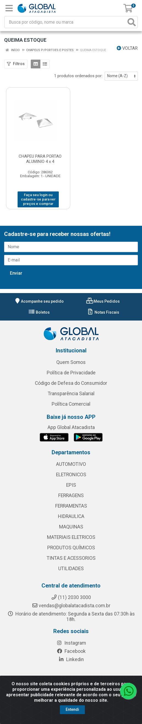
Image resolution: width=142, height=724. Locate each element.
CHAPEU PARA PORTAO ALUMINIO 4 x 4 (40, 159)
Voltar (127, 48)
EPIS (71, 485)
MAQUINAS (71, 527)
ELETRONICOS (71, 474)
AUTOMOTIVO (71, 464)
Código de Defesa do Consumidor (71, 383)
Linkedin (71, 659)
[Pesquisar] (131, 22)
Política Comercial (71, 404)
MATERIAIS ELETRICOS (71, 537)
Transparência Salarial (71, 393)
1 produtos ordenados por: (78, 75)
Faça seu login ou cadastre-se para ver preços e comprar (38, 199)
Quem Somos (71, 362)
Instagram (71, 643)
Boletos (39, 312)
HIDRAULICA (71, 516)
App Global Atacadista (71, 427)
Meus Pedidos (103, 301)
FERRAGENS (71, 495)
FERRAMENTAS (71, 506)
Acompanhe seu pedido (39, 301)
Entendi (72, 709)
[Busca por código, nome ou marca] (65, 22)
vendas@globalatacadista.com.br (71, 605)
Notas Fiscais (103, 312)
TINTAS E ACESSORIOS (71, 558)
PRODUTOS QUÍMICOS (71, 547)
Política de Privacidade (71, 372)
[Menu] (9, 8)
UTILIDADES (71, 568)
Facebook (71, 651)
